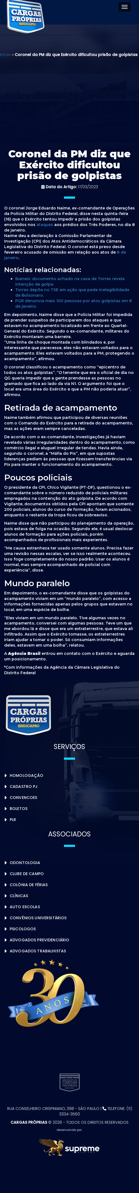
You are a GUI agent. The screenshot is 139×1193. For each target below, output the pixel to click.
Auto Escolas (25, 907)
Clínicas (19, 896)
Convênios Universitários (38, 918)
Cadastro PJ (24, 786)
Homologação (26, 775)
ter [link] (53, 548)
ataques (45, 224)
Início (5, 54)
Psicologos (23, 929)
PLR (13, 819)
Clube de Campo (27, 873)
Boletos (18, 808)
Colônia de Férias (29, 885)
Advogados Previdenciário (39, 940)
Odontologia (25, 862)
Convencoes (23, 797)
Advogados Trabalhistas (38, 951)
